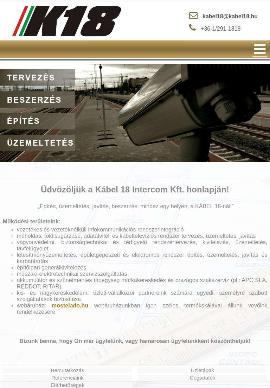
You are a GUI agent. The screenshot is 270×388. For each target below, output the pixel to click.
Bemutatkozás (67, 370)
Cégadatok (203, 378)
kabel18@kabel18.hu (230, 16)
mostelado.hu (70, 306)
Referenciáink (67, 378)
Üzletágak (202, 370)
